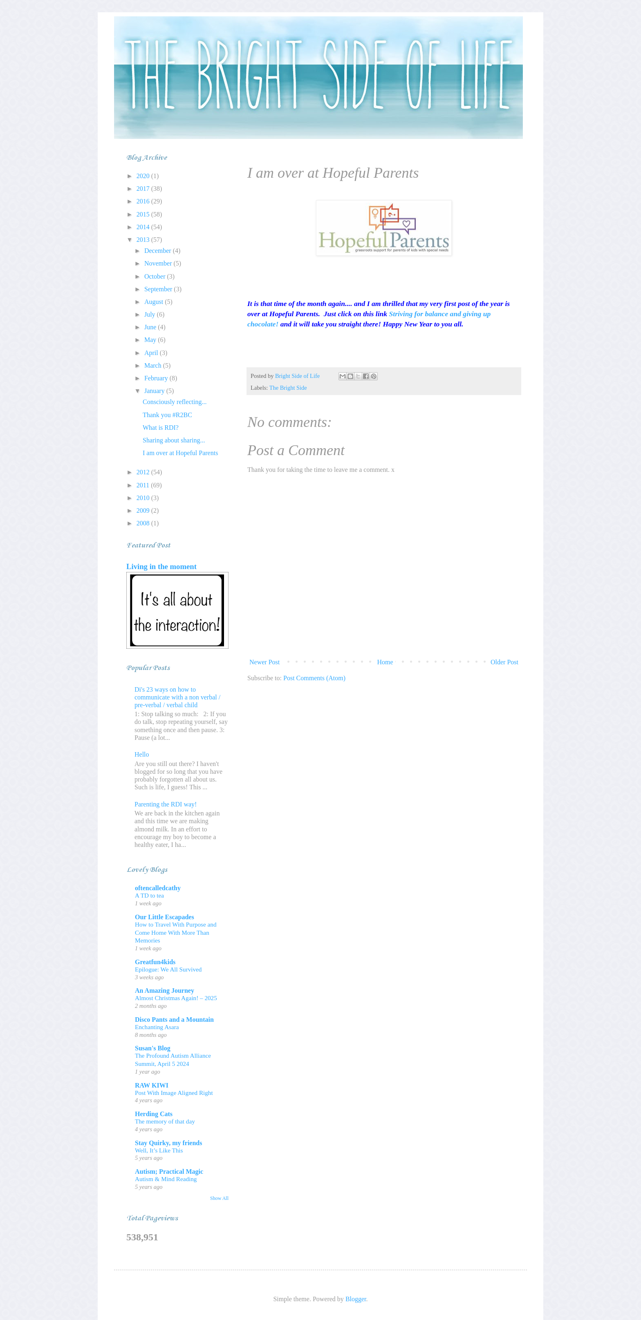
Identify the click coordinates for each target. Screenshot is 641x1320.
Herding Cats (154, 1113)
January (155, 390)
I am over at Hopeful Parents (180, 452)
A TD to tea (149, 895)
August (154, 301)
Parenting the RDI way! (165, 804)
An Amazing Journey (164, 990)
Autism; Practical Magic (169, 1171)
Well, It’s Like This (159, 1150)
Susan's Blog (152, 1048)
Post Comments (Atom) (314, 678)
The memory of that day (165, 1121)
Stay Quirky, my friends (168, 1142)
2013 (144, 239)
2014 (144, 226)
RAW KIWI (151, 1085)
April (152, 352)
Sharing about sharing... (174, 440)
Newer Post (264, 662)
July (150, 314)
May (151, 339)
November (159, 263)
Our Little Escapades (164, 917)
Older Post (504, 662)
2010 (144, 497)
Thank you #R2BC (167, 414)
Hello (141, 754)
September (159, 289)
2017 (144, 188)
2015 (144, 214)
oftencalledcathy (158, 887)
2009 (144, 510)
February (157, 378)
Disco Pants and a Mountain (174, 1019)
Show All (219, 1198)
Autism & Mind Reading (166, 1178)
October (155, 276)
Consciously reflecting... (174, 401)
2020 (144, 175)
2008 (144, 523)
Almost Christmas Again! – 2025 (176, 997)
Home (385, 662)
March (153, 365)
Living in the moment (161, 566)
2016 (144, 201)
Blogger (355, 1298)
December (158, 250)
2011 (144, 485)
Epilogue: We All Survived (168, 969)
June (151, 327)
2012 (144, 472)
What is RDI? (161, 427)
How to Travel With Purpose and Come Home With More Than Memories (176, 932)
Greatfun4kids (155, 961)
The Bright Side (288, 387)
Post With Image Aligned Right (174, 1092)
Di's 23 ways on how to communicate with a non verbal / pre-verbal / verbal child (177, 697)
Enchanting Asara (157, 1026)
